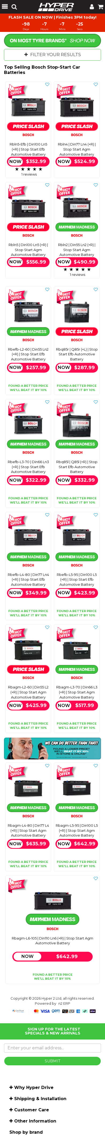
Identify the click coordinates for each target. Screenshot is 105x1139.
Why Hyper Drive (34, 1087)
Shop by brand (26, 1132)
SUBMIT (52, 1061)
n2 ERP (64, 1003)
